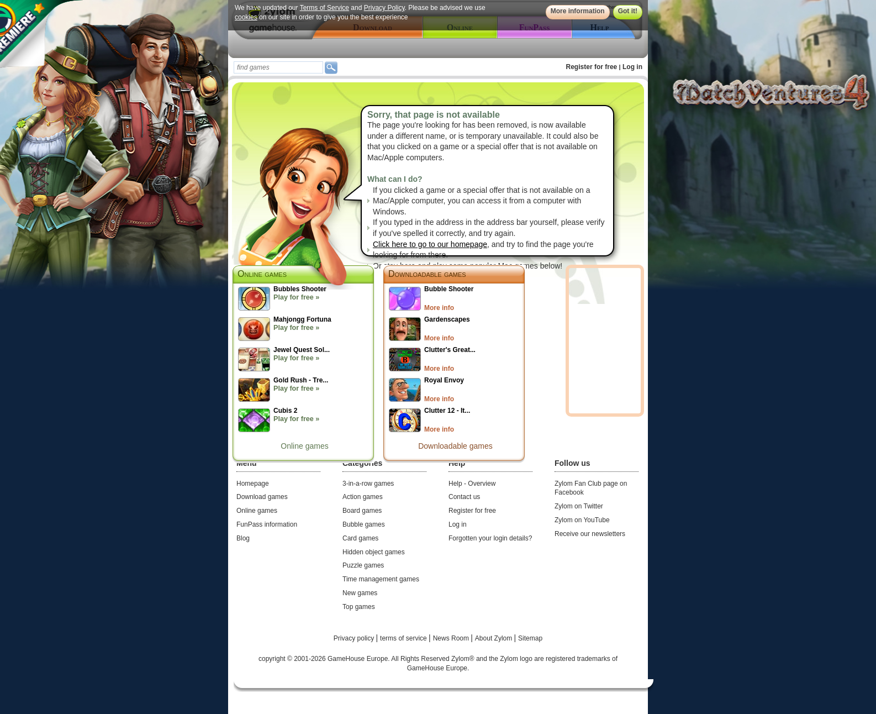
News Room (452, 638)
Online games (304, 446)
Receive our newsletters (590, 534)
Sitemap (530, 638)
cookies (246, 17)
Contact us (464, 497)
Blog (243, 538)
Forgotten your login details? (490, 538)
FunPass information (266, 524)
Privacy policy (355, 638)
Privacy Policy (384, 8)
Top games (358, 607)
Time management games (380, 579)
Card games (360, 538)
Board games (362, 510)
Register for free (592, 67)
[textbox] (278, 67)
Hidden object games (373, 552)
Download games (262, 497)
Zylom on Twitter (579, 506)
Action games (362, 497)
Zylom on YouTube (582, 520)
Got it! (627, 11)
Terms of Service (324, 8)
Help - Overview (471, 483)
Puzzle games (363, 565)
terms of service (404, 638)
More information (578, 11)
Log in (632, 67)
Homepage (252, 483)
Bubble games (363, 524)
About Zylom (494, 638)
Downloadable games (427, 274)
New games (359, 593)
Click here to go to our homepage (430, 244)
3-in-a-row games (368, 483)
